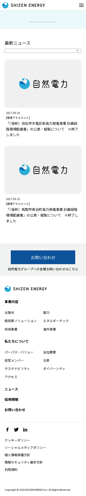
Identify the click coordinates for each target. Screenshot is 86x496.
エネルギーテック (56, 320)
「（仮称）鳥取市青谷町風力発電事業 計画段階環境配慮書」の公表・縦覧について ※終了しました (42, 215)
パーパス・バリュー (19, 352)
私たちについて (17, 341)
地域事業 (11, 329)
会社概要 (49, 352)
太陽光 (9, 312)
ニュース (11, 389)
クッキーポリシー (17, 440)
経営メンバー (14, 360)
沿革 (46, 360)
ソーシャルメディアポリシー (25, 447)
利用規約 (11, 469)
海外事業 (49, 329)
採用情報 (11, 399)
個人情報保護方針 (17, 455)
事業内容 (11, 301)
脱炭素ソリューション (21, 320)
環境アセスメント (18, 117)
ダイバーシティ (54, 368)
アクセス (11, 376)
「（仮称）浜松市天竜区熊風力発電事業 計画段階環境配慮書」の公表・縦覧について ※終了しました (42, 129)
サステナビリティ (17, 368)
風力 (46, 312)
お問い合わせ (43, 257)
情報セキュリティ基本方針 (24, 462)
